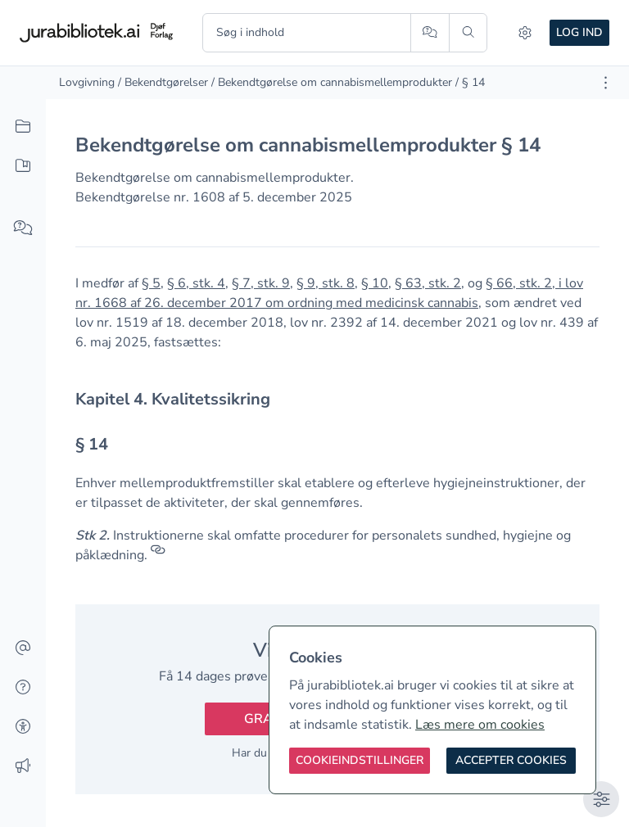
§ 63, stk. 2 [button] (428, 283)
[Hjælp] (23, 688)
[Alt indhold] (23, 127)
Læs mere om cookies (480, 725)
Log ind (579, 32)
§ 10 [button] (374, 283)
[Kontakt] (23, 648)
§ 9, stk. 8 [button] (325, 283)
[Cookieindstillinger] (359, 761)
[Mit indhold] (23, 166)
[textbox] (337, 399)
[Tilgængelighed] (23, 727)
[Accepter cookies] (511, 761)
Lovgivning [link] (87, 82)
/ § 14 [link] (470, 82)
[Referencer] (158, 555)
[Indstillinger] (525, 33)
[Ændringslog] (23, 766)
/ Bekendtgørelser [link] (163, 82)
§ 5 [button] (151, 283)
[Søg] (468, 33)
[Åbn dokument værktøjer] (605, 82)
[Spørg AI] (429, 33)
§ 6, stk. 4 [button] (196, 283)
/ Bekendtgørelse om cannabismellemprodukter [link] (331, 82)
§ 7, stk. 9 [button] (261, 283)
